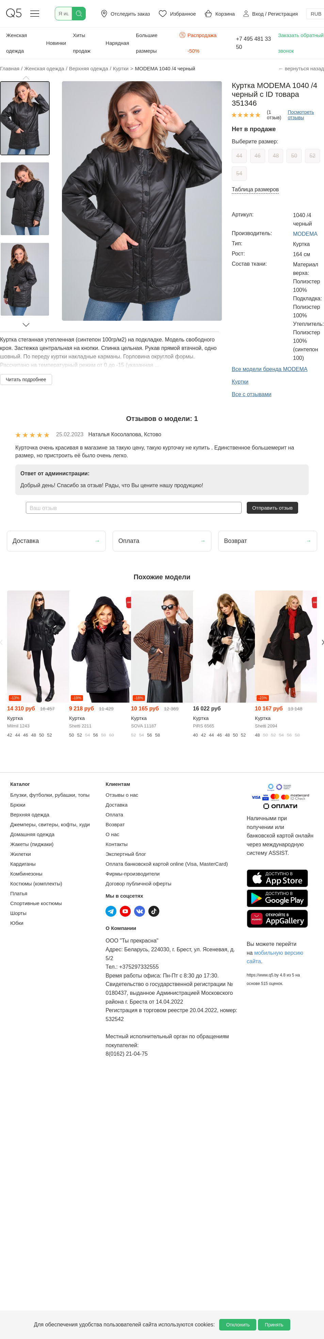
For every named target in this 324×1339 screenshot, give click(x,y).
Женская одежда (16, 43)
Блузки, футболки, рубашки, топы (50, 795)
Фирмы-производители (133, 874)
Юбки (16, 923)
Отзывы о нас (122, 795)
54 (239, 173)
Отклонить (237, 1324)
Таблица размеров (255, 189)
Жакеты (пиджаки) (31, 844)
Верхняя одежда (29, 814)
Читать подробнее (26, 379)
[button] (26, 77)
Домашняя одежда (32, 834)
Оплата (114, 814)
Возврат (115, 824)
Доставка (116, 805)
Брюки (17, 805)
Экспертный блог (126, 854)
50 (294, 156)
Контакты (117, 844)
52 (312, 156)
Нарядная (117, 43)
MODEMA (305, 234)
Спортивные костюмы (36, 903)
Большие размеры (146, 43)
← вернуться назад (301, 68)
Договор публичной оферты (138, 883)
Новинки (56, 43)
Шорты (18, 913)
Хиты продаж (82, 43)
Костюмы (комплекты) (36, 883)
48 (276, 156)
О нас (112, 834)
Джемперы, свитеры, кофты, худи (50, 824)
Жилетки (20, 854)
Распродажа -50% (197, 42)
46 (258, 156)
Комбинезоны (26, 874)
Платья (18, 893)
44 (239, 156)
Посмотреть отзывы (301, 114)
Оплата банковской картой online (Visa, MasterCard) (167, 864)
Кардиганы (23, 864)
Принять (274, 1324)
